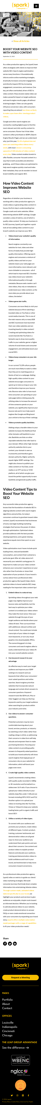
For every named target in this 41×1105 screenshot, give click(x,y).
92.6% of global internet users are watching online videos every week (19, 144)
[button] (5, 944)
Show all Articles (21, 41)
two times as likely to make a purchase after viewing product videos (20, 113)
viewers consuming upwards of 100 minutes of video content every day (19, 151)
